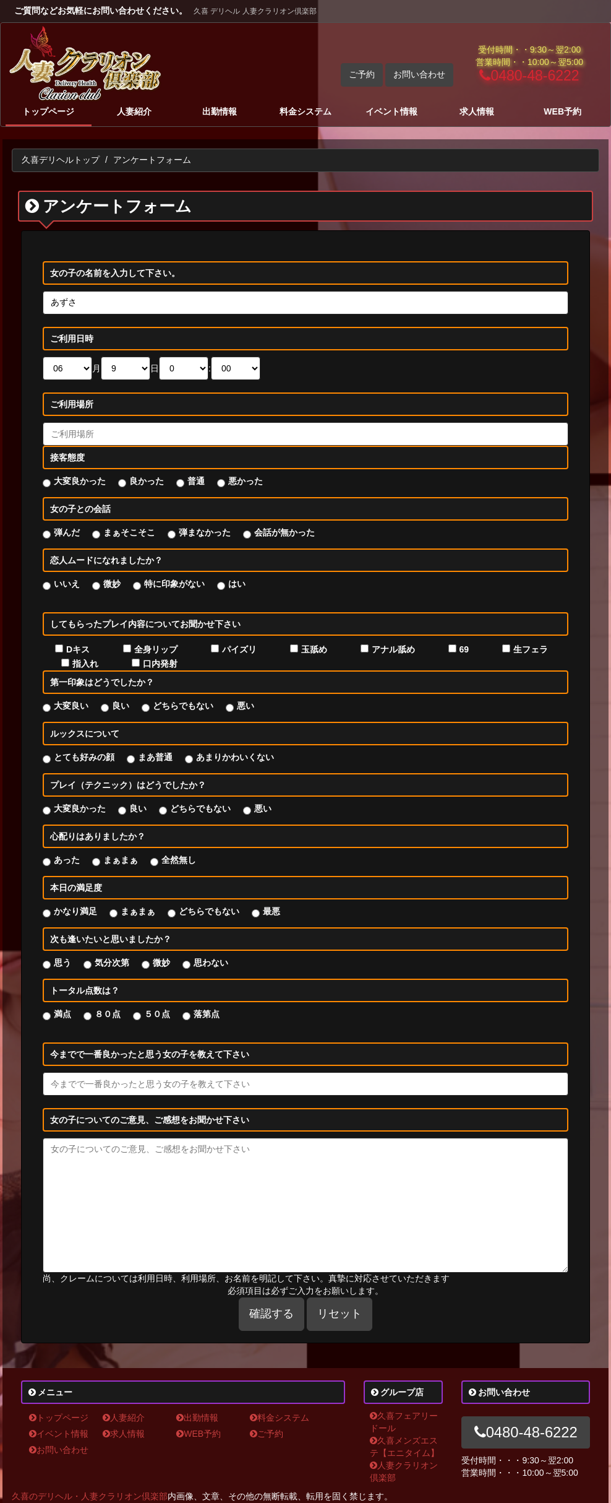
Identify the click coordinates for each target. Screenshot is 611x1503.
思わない (211, 962)
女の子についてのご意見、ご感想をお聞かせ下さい (149, 1120)
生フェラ (530, 649)
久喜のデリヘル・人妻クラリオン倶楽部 (90, 1496)
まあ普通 (155, 757)
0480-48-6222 (529, 75)
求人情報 (476, 111)
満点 (62, 1014)
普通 (196, 481)
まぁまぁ (120, 859)
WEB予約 (562, 111)
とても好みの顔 (84, 757)
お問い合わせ (419, 74)
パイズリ (239, 649)
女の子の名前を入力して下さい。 (115, 273)
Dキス (78, 649)
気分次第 (112, 962)
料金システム (305, 111)
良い (120, 705)
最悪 (271, 911)
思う (62, 962)
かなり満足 (75, 911)
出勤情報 (219, 111)
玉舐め (314, 649)
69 (464, 649)
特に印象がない (174, 583)
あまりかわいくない (235, 757)
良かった (146, 481)
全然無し (178, 859)
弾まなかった (205, 532)
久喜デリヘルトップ (61, 160)
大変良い (71, 705)
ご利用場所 (71, 404)
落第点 (207, 1014)
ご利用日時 (71, 339)
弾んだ (67, 532)
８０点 (108, 1014)
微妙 (112, 583)
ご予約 (362, 74)
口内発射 (160, 663)
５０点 (157, 1014)
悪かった (245, 481)
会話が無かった (284, 532)
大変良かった (80, 481)
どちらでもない (183, 705)
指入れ (85, 663)
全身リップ (155, 649)
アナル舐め (393, 649)
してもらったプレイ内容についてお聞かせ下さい (145, 624)
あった (67, 859)
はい (237, 583)
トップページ (48, 111)
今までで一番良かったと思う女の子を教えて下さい (149, 1054)
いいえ (67, 583)
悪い (245, 705)
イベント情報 (391, 111)
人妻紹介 (134, 111)
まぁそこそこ (129, 532)
